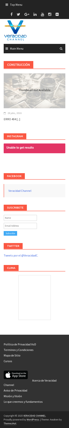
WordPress (33, 419)
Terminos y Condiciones (18, 350)
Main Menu (16, 48)
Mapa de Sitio (12, 355)
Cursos (8, 361)
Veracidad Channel (19, 191)
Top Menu (16, 4)
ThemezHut (10, 423)
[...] (18, 119)
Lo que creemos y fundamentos (23, 401)
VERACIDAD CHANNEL (34, 415)
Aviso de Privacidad (15, 390)
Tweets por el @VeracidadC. (21, 255)
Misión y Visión (13, 396)
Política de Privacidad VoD (20, 344)
